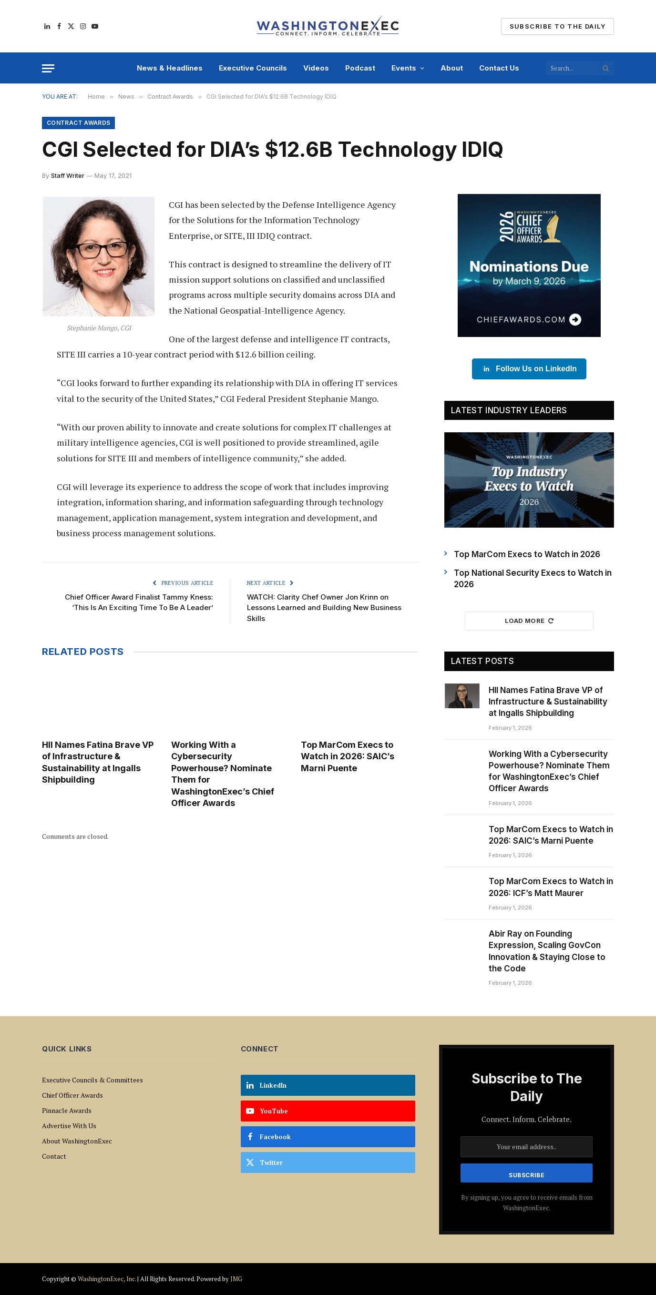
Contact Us (499, 67)
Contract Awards (78, 122)
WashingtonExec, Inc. (107, 1279)
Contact (54, 1156)
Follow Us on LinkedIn (529, 369)
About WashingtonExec (77, 1140)
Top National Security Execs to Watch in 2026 (533, 578)
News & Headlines (170, 67)
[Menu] (48, 68)
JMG (236, 1279)
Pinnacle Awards (67, 1110)
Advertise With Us (69, 1125)
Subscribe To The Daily (557, 26)
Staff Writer (67, 175)
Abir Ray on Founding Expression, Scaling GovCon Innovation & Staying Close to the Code (547, 951)
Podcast (360, 67)
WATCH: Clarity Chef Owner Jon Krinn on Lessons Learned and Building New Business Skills (324, 607)
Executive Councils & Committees (92, 1079)
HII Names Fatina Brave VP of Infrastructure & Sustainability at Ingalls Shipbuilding (98, 762)
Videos (316, 67)
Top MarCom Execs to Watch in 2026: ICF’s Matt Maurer (551, 887)
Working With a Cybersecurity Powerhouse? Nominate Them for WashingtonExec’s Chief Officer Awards (222, 774)
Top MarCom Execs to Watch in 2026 (527, 554)
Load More (529, 620)
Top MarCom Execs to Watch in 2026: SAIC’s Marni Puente (347, 756)
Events (403, 67)
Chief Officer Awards (72, 1095)
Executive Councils (253, 67)
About (452, 67)
